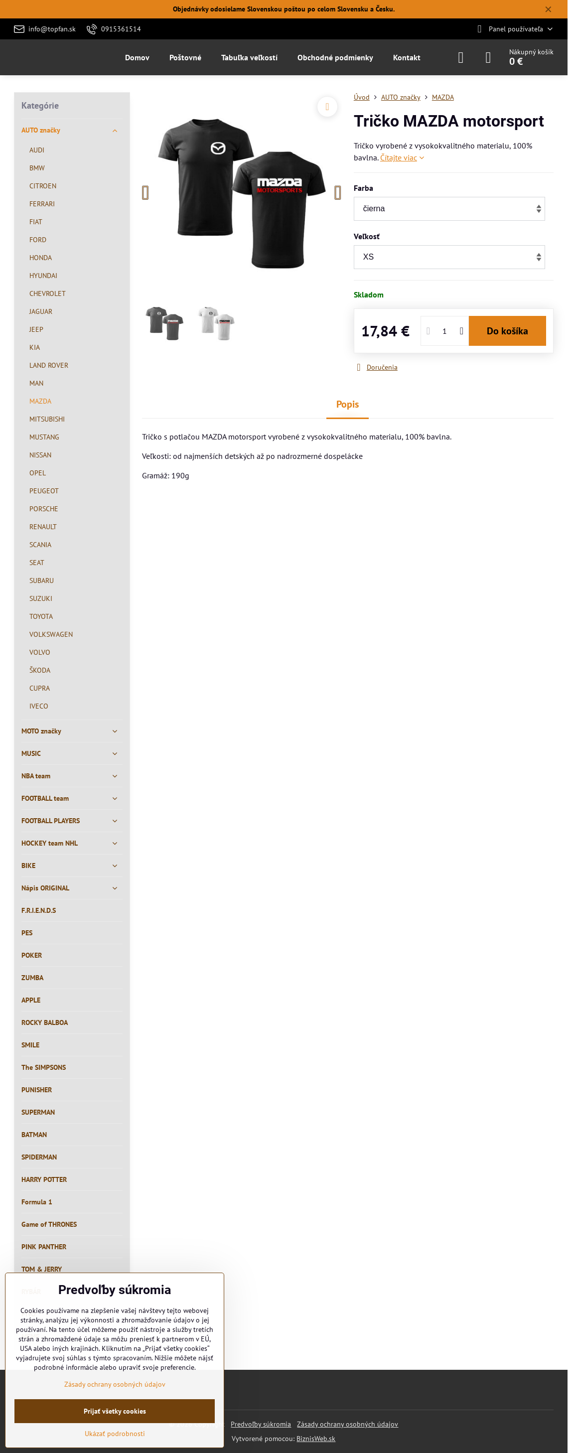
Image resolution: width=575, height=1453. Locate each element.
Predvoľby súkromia (261, 1424)
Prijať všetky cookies (115, 1411)
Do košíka (507, 330)
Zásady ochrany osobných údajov (347, 1424)
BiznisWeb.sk (315, 1438)
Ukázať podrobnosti (115, 1433)
